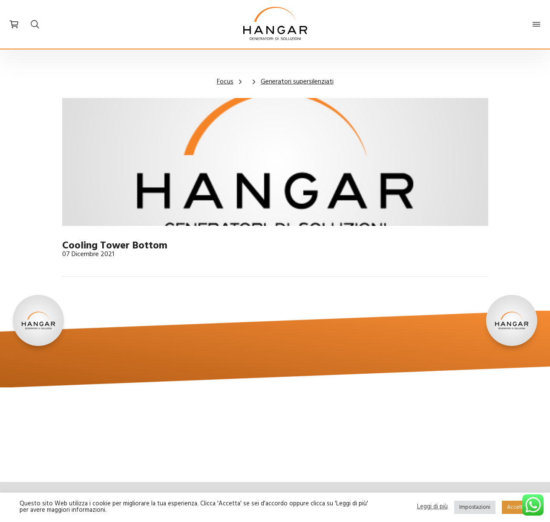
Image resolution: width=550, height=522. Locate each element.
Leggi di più (432, 507)
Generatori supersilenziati (297, 81)
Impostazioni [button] (474, 507)
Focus (225, 81)
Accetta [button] (516, 507)
